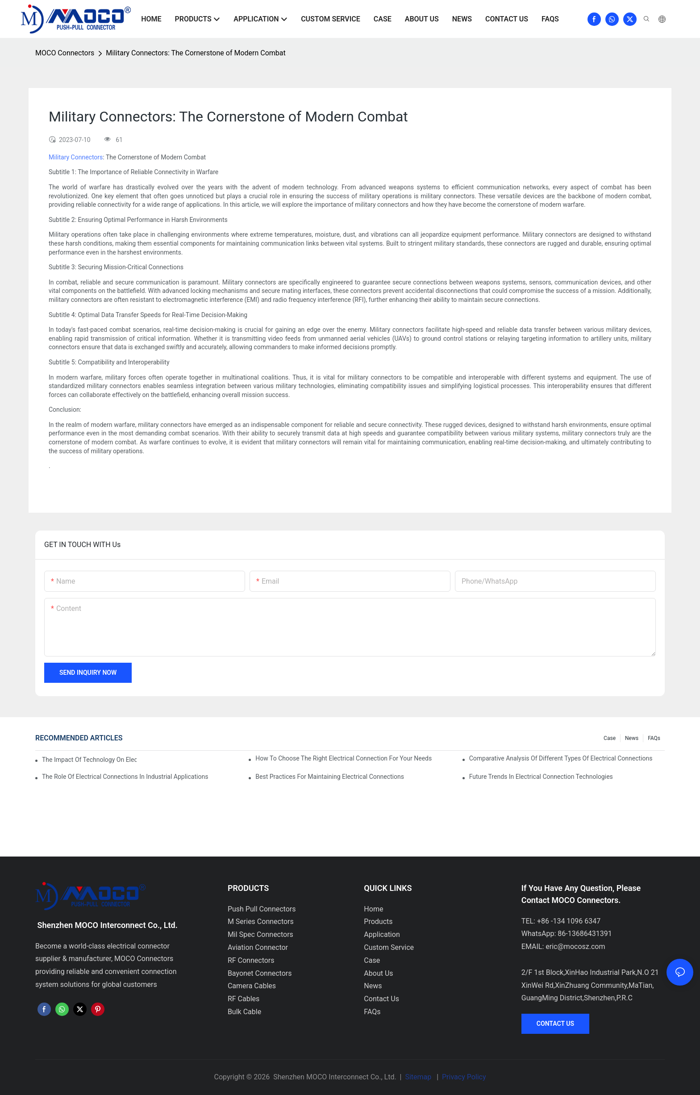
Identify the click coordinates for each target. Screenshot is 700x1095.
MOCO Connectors (64, 53)
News (631, 738)
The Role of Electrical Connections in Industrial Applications (125, 776)
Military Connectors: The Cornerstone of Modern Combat (195, 53)
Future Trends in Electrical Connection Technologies (541, 776)
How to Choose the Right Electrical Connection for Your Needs (343, 758)
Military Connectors (76, 157)
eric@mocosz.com (575, 946)
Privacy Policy (464, 1077)
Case (610, 738)
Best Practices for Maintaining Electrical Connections (329, 776)
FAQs (654, 738)
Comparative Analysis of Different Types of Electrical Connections (561, 758)
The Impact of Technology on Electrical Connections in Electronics (89, 759)
